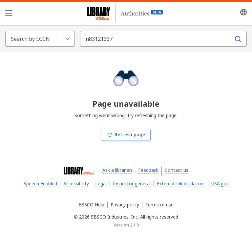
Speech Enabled (40, 183)
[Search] (238, 39)
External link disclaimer (181, 183)
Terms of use (159, 204)
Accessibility (76, 183)
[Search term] (156, 38)
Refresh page (126, 134)
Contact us (176, 170)
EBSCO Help (91, 204)
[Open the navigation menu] (9, 13)
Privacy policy (125, 204)
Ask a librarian (117, 170)
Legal (101, 183)
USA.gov (220, 183)
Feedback (148, 170)
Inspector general (132, 183)
